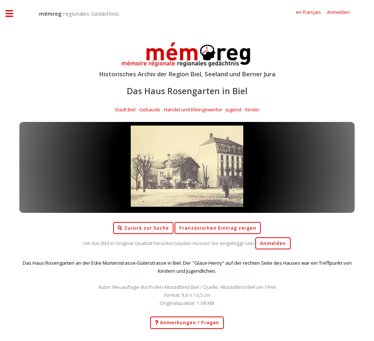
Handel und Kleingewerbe (193, 109)
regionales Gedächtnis (71, 13)
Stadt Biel (125, 109)
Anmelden (273, 243)
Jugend (233, 109)
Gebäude (149, 109)
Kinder (252, 109)
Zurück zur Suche (143, 228)
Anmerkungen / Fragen (187, 322)
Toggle (13, 13)
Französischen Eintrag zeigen (217, 228)
